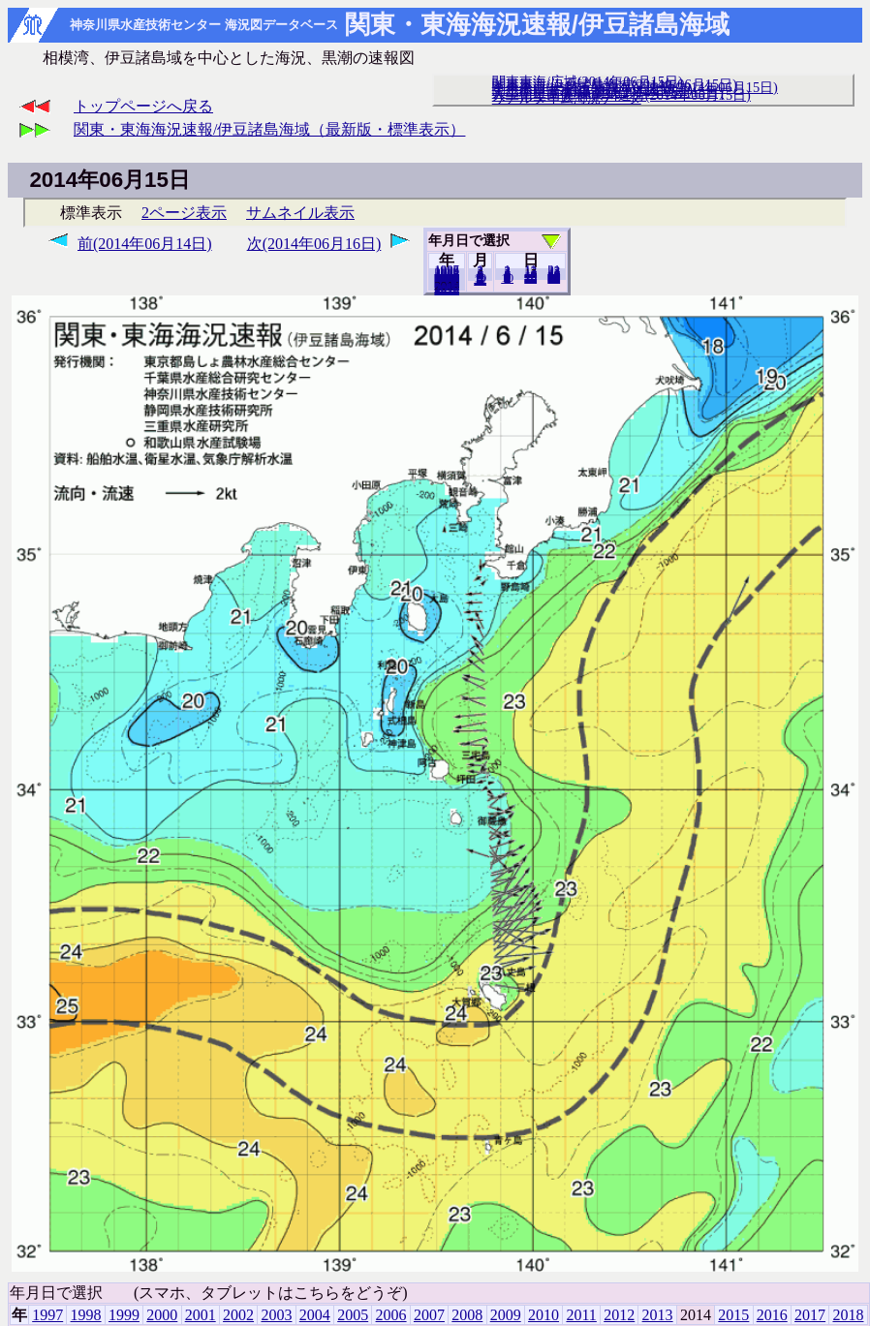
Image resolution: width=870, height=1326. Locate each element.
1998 (86, 1315)
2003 (276, 1315)
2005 (352, 1315)
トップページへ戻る (143, 106)
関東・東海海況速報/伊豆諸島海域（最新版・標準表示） (269, 129)
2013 (657, 1315)
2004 (314, 1315)
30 (553, 278)
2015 (733, 1315)
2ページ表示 (184, 212)
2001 (200, 1315)
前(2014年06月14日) (145, 243)
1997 (47, 1315)
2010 (543, 1315)
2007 (429, 1315)
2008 (466, 1315)
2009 (505, 1315)
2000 (161, 1315)
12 (480, 280)
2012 (619, 1315)
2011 (581, 1315)
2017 (809, 1315)
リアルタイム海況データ (566, 98)
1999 (124, 1315)
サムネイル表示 (300, 212)
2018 (446, 289)
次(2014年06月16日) (314, 243)
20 (530, 278)
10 (507, 278)
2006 (391, 1315)
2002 (238, 1315)
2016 (772, 1315)
